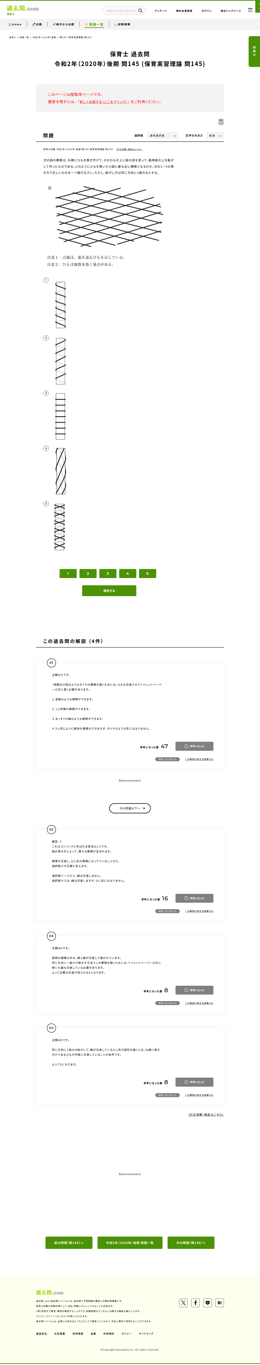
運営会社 (41, 1334)
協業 (94, 1334)
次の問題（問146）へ (191, 1243)
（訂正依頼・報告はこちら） (130, 149)
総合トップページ (224, 12)
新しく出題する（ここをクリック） (106, 101)
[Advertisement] (130, 1204)
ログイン (200, 12)
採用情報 (78, 1334)
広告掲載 (60, 1334)
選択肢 (139, 135)
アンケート (154, 12)
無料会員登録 (177, 12)
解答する (109, 590)
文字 (194, 135)
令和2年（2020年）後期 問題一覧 (130, 1243)
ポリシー (128, 1334)
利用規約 (109, 1334)
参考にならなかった (167, 759)
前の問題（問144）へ (69, 1243)
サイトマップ (147, 1334)
